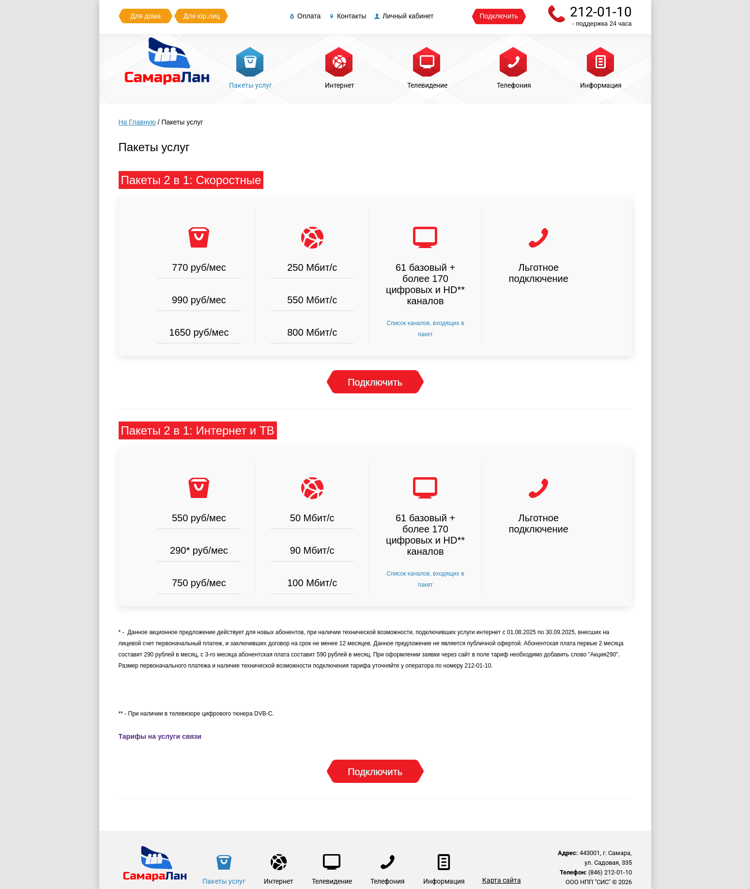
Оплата (304, 16)
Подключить (499, 16)
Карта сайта (501, 880)
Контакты (346, 16)
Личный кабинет (403, 16)
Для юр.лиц (202, 16)
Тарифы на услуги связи (160, 736)
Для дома (145, 16)
